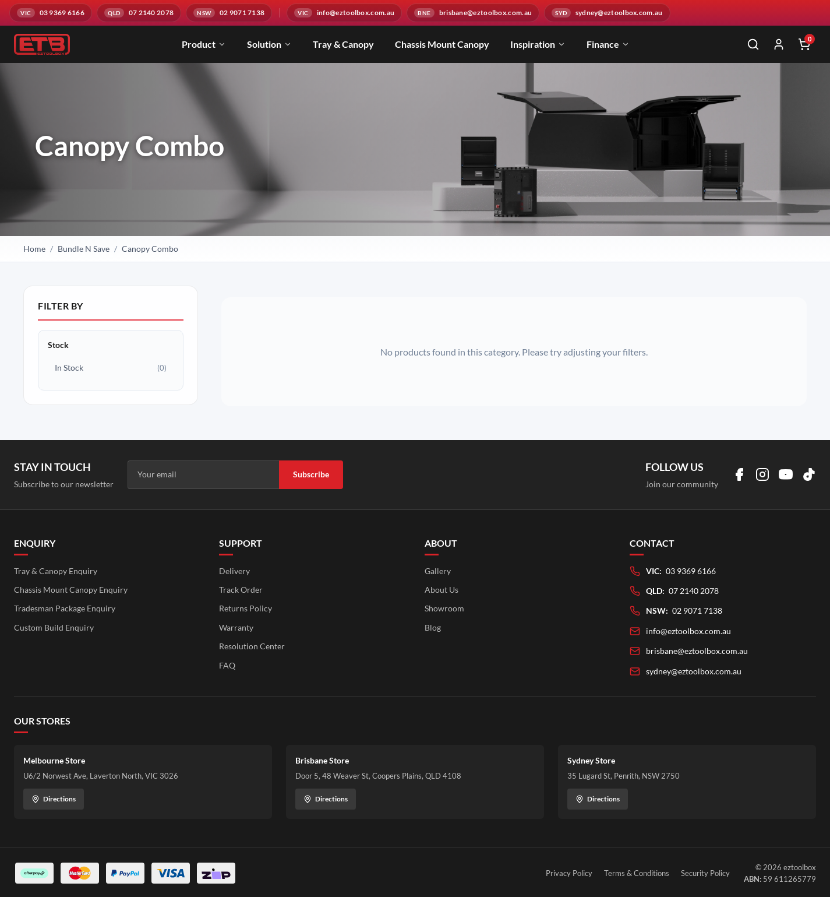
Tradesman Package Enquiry (64, 608)
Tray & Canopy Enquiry (55, 571)
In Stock (111, 368)
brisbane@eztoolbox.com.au (697, 651)
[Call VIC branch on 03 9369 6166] (50, 12)
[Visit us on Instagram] (762, 474)
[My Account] (778, 44)
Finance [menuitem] (608, 44)
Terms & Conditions (636, 873)
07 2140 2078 (694, 591)
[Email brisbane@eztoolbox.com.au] (473, 12)
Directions (53, 798)
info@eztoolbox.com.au (688, 631)
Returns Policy (245, 608)
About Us (441, 590)
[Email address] (203, 474)
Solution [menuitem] (269, 44)
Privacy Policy (569, 873)
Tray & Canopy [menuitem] (343, 44)
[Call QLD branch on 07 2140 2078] (139, 12)
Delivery (234, 571)
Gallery (438, 571)
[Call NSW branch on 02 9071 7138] (229, 12)
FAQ (227, 665)
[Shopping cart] (804, 44)
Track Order (241, 590)
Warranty (236, 627)
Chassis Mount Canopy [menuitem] (442, 44)
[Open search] (753, 44)
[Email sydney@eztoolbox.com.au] (607, 12)
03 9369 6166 (691, 571)
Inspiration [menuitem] (538, 44)
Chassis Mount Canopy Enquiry (71, 590)
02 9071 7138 (697, 610)
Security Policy (705, 873)
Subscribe (311, 474)
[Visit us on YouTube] (786, 474)
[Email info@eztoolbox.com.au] (344, 12)
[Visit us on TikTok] (809, 474)
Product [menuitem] (204, 44)
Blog (433, 627)
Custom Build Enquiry (54, 627)
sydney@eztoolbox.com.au (693, 671)
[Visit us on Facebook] (739, 474)
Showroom (444, 608)
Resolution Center (252, 646)
